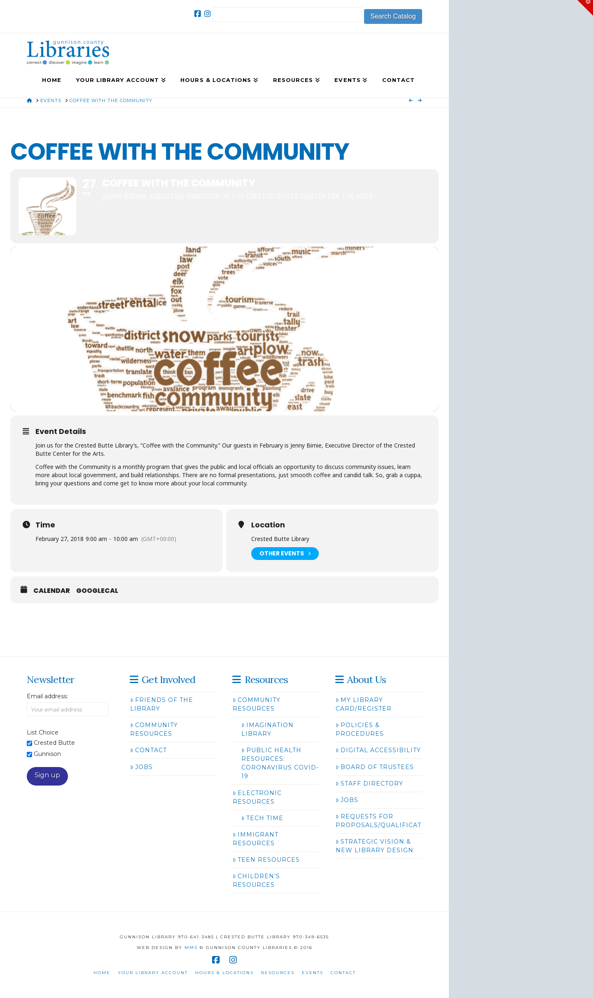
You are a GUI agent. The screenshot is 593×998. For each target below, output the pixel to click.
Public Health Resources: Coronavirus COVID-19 (280, 763)
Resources (277, 972)
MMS (191, 947)
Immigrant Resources (255, 839)
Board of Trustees (375, 767)
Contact (148, 750)
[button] (585, 8)
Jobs (141, 767)
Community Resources (154, 729)
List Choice (42, 732)
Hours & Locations (224, 972)
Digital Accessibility (378, 750)
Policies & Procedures (360, 729)
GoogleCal (97, 591)
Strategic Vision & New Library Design (374, 846)
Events (312, 972)
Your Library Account (153, 972)
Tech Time (262, 818)
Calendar (51, 591)
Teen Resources (266, 859)
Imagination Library (267, 729)
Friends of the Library (161, 704)
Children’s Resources (256, 880)
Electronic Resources (257, 797)
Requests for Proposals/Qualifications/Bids (397, 821)
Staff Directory (369, 783)
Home (101, 972)
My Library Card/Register (364, 704)
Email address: (47, 696)
